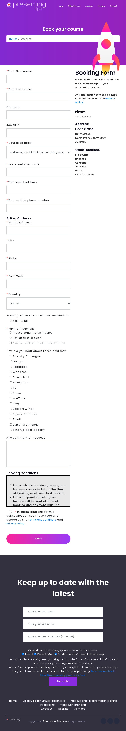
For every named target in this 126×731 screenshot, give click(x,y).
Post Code (16, 276)
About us (89, 6)
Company (13, 107)
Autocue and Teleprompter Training (94, 701)
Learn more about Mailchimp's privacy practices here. (77, 673)
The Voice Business (55, 722)
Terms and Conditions (42, 520)
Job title (12, 125)
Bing (14, 403)
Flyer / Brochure (24, 414)
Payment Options (21, 329)
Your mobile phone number (29, 200)
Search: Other (22, 409)
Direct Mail (19, 377)
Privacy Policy (15, 523)
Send (38, 539)
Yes (14, 321)
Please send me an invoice (31, 333)
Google (16, 361)
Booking (101, 6)
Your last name (19, 89)
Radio (15, 393)
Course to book (20, 143)
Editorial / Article (24, 424)
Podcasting (47, 705)
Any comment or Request (25, 438)
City (11, 240)
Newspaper (20, 382)
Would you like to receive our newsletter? (38, 315)
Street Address (19, 222)
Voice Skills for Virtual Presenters (43, 701)
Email (15, 419)
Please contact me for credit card (37, 343)
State (12, 258)
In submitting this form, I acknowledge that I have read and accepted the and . (34, 517)
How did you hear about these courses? (36, 351)
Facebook (19, 367)
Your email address (22, 182)
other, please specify (27, 430)
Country (14, 294)
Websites (18, 372)
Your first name (20, 71)
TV (13, 388)
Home (60, 6)
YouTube (18, 398)
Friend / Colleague (25, 356)
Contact (113, 6)
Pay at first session (26, 338)
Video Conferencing (73, 705)
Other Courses (74, 6)
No (24, 321)
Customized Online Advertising (79, 654)
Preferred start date (24, 164)
